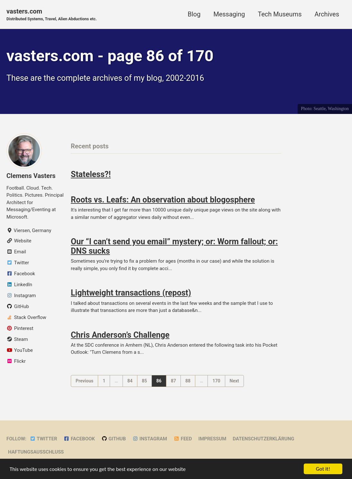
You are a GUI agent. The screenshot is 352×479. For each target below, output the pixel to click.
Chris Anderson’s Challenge (120, 335)
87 (173, 380)
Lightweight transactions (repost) (131, 292)
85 (144, 380)
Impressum (213, 439)
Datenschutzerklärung (263, 439)
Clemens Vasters (31, 176)
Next (234, 380)
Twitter (43, 439)
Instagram (149, 439)
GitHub (113, 439)
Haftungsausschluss (36, 452)
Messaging (229, 14)
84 (130, 380)
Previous (84, 380)
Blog (194, 14)
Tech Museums (279, 14)
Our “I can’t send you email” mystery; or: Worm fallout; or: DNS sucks (174, 246)
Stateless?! (91, 174)
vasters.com (51, 14)
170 (216, 380)
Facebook (79, 439)
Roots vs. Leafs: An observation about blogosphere (163, 199)
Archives (327, 14)
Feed (182, 439)
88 (187, 380)
